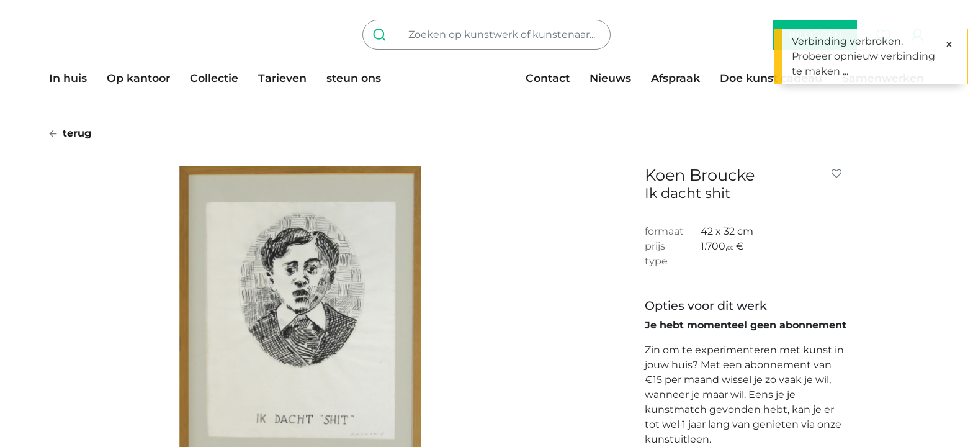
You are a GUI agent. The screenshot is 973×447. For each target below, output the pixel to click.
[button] (839, 174)
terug (70, 133)
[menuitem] (73, 78)
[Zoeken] (382, 34)
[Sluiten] (949, 44)
